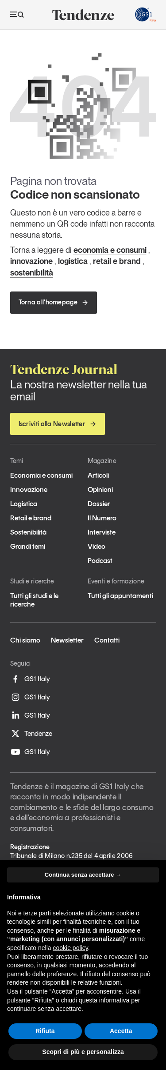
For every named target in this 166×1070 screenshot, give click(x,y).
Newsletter (67, 640)
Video (96, 546)
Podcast (100, 560)
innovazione (31, 261)
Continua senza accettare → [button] (83, 874)
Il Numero (102, 518)
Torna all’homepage (54, 302)
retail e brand (117, 261)
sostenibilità (31, 272)
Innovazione (28, 489)
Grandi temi (27, 546)
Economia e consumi (41, 475)
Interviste (102, 532)
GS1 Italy (30, 679)
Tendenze (31, 733)
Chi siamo (25, 640)
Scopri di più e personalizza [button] (83, 1051)
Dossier (99, 503)
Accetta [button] (121, 1030)
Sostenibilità (28, 532)
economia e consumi (110, 250)
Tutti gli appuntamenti (120, 595)
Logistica (23, 503)
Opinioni (100, 489)
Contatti (107, 640)
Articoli (98, 475)
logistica (73, 261)
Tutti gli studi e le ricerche (34, 599)
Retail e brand (30, 518)
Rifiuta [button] (45, 1030)
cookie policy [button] (70, 947)
